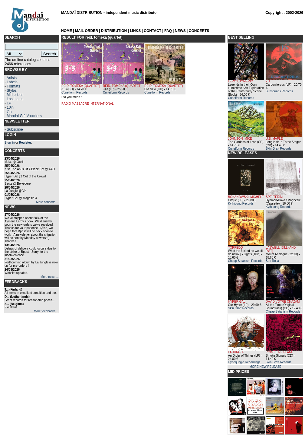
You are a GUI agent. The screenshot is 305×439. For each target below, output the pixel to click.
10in (10, 107)
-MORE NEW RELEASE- (265, 366)
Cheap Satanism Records (245, 260)
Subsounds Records (279, 91)
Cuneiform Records (74, 92)
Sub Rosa (272, 260)
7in (9, 112)
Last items (15, 99)
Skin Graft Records (278, 148)
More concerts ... (47, 202)
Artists (12, 78)
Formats (13, 86)
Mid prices (15, 95)
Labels (12, 82)
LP (9, 103)
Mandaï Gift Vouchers (24, 116)
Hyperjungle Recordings (244, 362)
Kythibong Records (241, 203)
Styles (12, 90)
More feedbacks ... (46, 311)
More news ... (50, 276)
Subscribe (15, 129)
